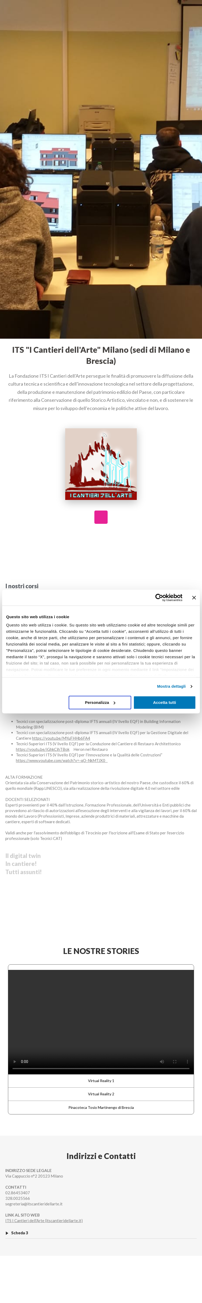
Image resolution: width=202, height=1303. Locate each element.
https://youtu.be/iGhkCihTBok (42, 749)
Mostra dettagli (171, 686)
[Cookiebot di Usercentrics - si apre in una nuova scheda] (159, 598)
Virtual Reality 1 (101, 1080)
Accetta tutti (164, 702)
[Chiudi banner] (194, 597)
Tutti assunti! (23, 871)
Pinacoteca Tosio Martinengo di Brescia (101, 1107)
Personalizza (100, 702)
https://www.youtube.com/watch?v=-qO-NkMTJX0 (62, 760)
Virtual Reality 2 (101, 1094)
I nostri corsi (21, 586)
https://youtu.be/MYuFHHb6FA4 (61, 738)
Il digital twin (23, 855)
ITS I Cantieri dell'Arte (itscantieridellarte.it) (44, 1220)
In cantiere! (21, 863)
